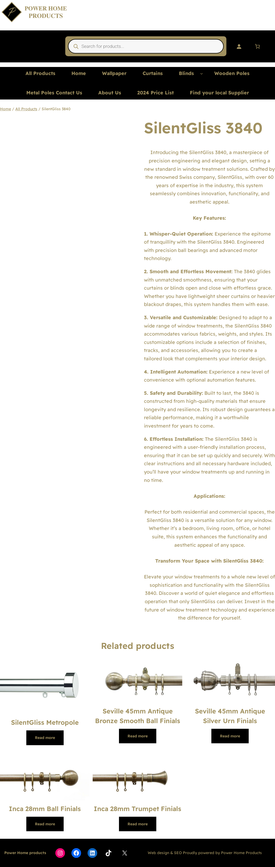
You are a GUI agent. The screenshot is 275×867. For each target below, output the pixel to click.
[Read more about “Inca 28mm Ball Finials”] (45, 824)
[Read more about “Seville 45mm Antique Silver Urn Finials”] (230, 736)
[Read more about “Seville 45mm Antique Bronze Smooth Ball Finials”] (137, 736)
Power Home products (25, 852)
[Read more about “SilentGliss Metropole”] (45, 737)
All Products (26, 108)
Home (5, 108)
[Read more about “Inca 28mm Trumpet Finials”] (137, 824)
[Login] (239, 46)
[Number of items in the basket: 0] (257, 46)
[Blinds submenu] (201, 73)
